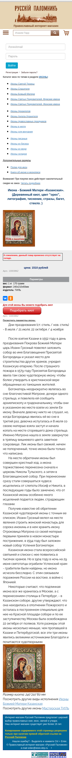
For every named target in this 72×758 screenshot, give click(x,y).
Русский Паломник (15, 737)
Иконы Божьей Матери (23, 94)
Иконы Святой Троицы (23, 84)
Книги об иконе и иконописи (25, 172)
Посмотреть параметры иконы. (19, 320)
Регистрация (12, 72)
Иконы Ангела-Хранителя (24, 116)
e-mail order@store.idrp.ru (34, 748)
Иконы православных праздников (28, 121)
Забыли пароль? (29, 72)
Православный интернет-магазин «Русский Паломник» (38, 744)
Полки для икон (19, 167)
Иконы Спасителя (20, 88)
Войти (12, 65)
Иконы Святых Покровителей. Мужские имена (35, 99)
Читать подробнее (30, 183)
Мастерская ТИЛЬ (55, 708)
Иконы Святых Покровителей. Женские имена (35, 104)
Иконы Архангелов (21, 111)
